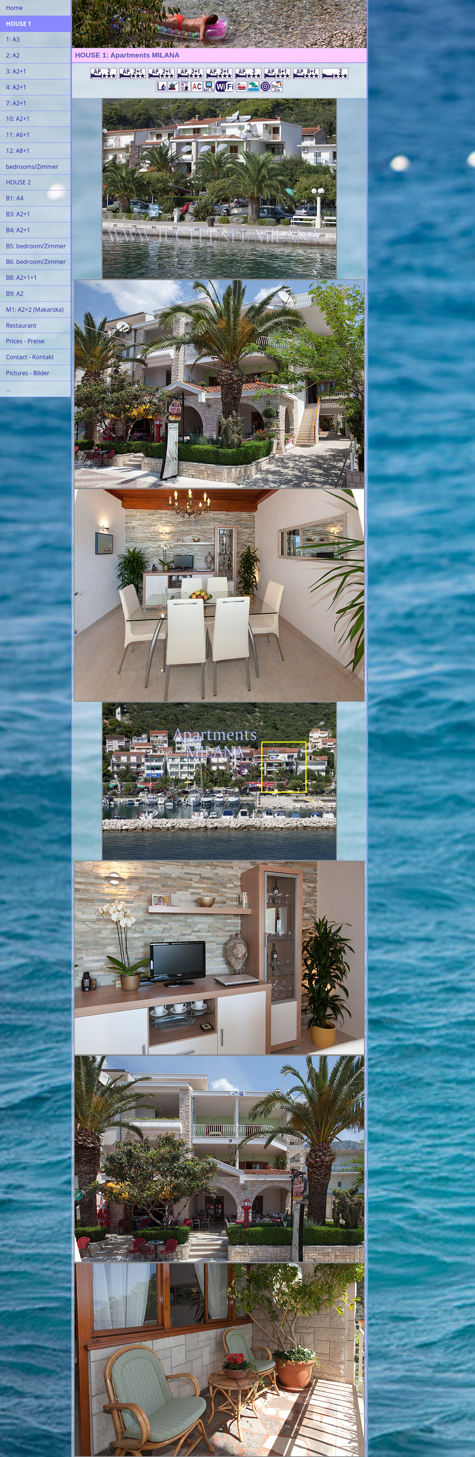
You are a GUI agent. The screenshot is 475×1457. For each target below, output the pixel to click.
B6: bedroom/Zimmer (36, 262)
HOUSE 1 (18, 24)
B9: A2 (14, 293)
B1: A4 (14, 198)
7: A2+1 (16, 103)
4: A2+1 (16, 87)
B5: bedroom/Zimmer (36, 246)
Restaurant (21, 325)
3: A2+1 (16, 71)
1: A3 (13, 39)
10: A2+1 (18, 119)
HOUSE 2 (18, 182)
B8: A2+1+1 (21, 278)
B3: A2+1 (18, 214)
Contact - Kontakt (30, 357)
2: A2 (13, 55)
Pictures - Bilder (27, 373)
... (8, 389)
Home (14, 8)
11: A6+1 (18, 135)
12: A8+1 (18, 151)
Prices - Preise (25, 341)
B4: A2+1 (18, 230)
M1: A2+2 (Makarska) (34, 309)
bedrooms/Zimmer (32, 167)
